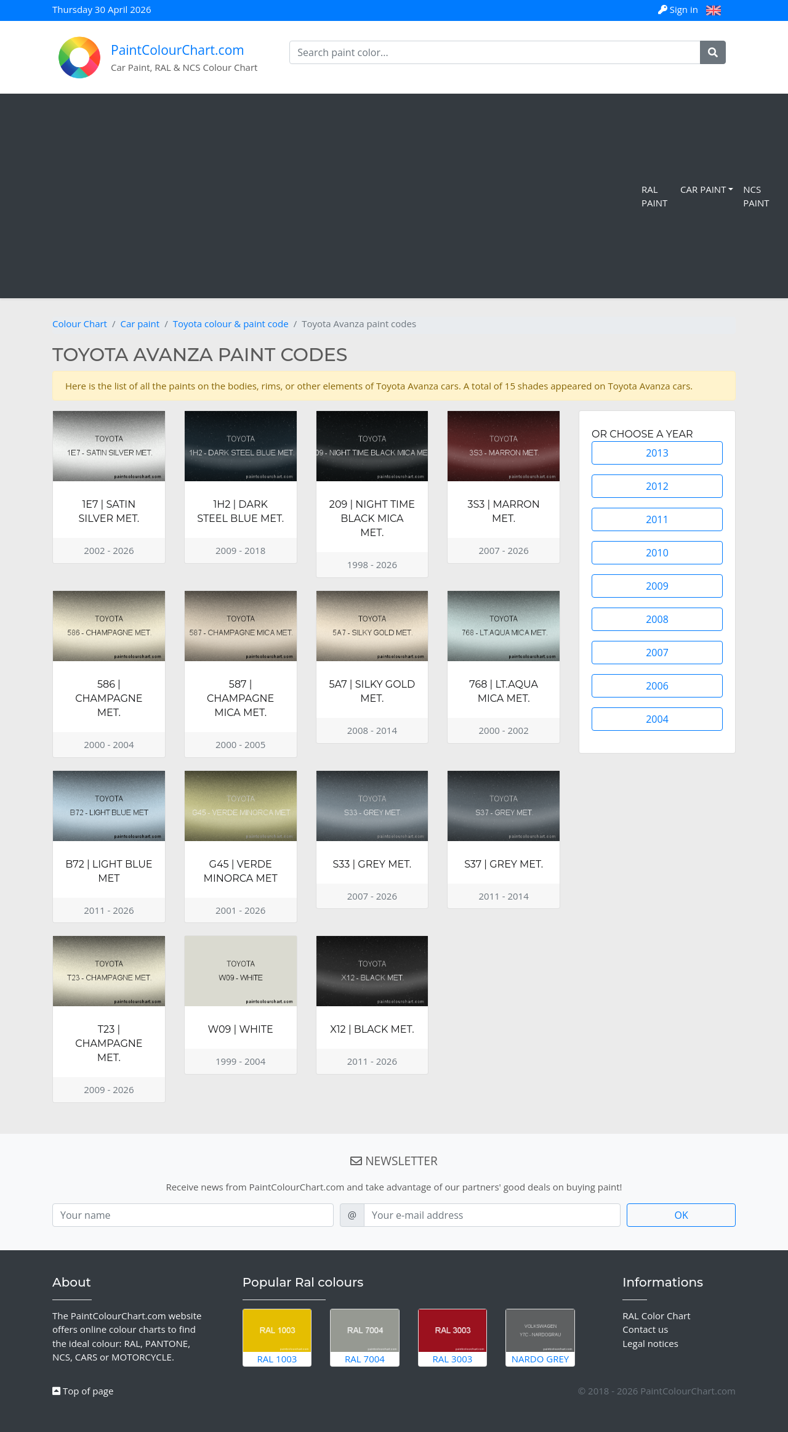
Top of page (82, 1391)
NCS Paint (756, 196)
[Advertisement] (323, 196)
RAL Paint (654, 196)
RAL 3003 (453, 1337)
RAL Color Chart (656, 1315)
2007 (657, 652)
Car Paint (703, 189)
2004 (657, 719)
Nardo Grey (540, 1337)
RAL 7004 (365, 1337)
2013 (657, 453)
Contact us (645, 1329)
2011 (657, 519)
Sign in (679, 9)
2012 (657, 486)
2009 (657, 586)
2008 (657, 619)
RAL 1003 (277, 1337)
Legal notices (650, 1343)
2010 (657, 552)
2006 (657, 686)
